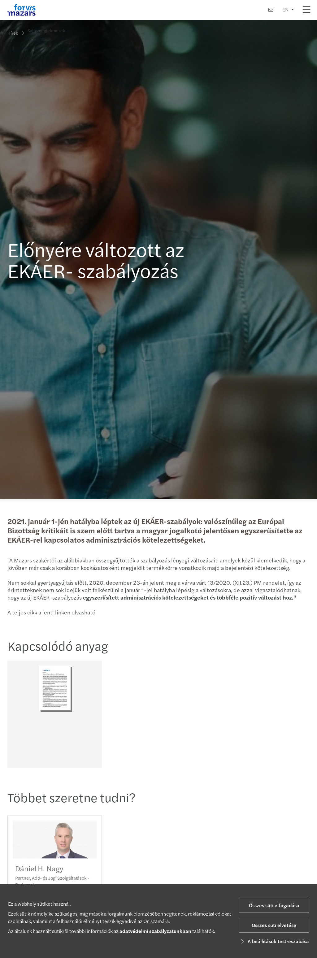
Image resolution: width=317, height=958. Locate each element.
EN (285, 9)
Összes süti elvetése (274, 925)
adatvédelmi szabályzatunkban (155, 930)
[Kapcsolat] (271, 9)
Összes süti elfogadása (274, 905)
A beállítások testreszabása (274, 941)
